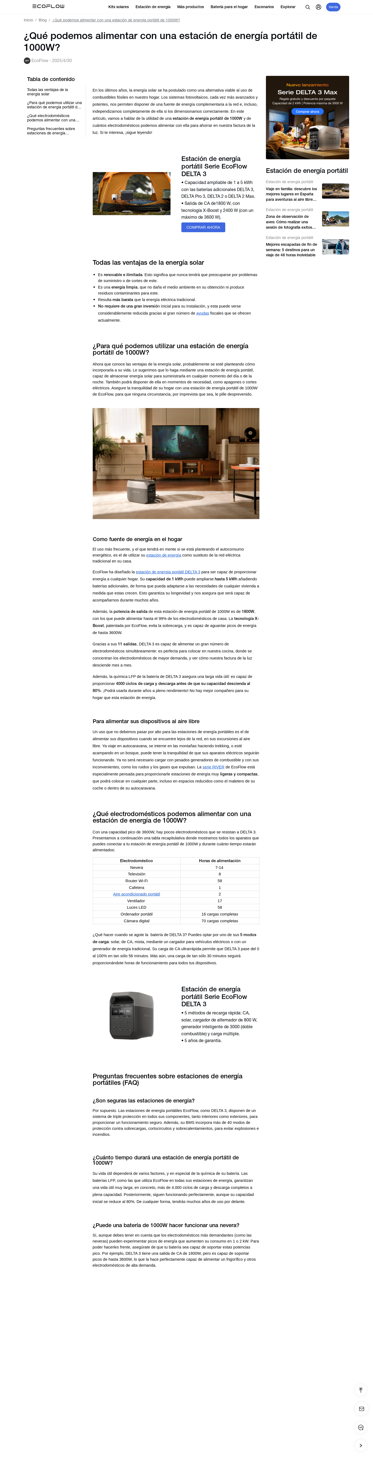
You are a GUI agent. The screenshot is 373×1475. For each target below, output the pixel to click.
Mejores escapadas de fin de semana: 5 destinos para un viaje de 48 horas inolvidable (291, 249)
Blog (43, 20)
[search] (307, 7)
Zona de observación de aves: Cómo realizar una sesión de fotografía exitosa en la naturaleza (290, 222)
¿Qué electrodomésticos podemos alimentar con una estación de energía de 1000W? (51, 118)
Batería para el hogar (231, 7)
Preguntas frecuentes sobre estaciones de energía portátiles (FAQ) (51, 131)
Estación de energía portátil (289, 182)
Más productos (192, 7)
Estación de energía (155, 7)
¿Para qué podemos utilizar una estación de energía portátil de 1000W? (54, 105)
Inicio (28, 20)
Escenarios (266, 7)
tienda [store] (333, 7)
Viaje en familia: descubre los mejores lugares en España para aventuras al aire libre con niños (291, 194)
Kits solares (120, 7)
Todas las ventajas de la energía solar (47, 92)
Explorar (290, 7)
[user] (318, 7)
